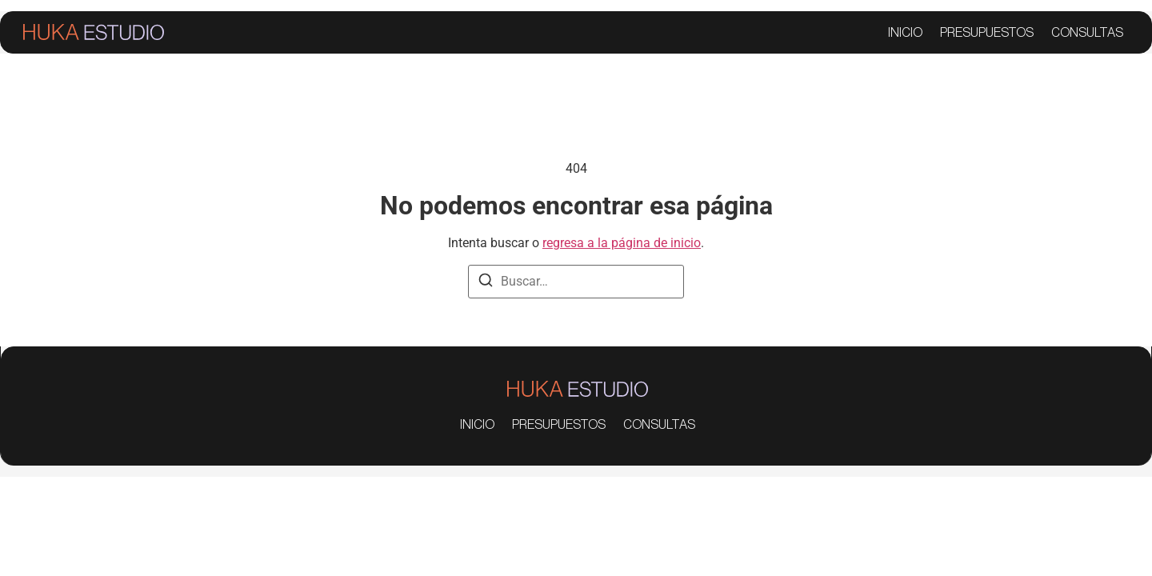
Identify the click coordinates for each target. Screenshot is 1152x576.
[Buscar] (485, 283)
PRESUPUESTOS (987, 32)
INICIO (905, 32)
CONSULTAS (1087, 32)
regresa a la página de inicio (621, 242)
